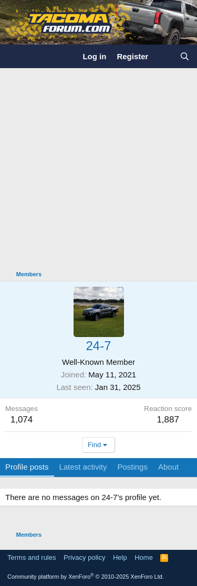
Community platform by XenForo (85, 576)
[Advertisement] (98, 171)
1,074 (22, 420)
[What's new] (163, 56)
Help (120, 557)
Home (143, 557)
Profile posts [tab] (27, 466)
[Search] (184, 56)
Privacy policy (84, 557)
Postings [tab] (132, 466)
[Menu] (14, 56)
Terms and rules (31, 557)
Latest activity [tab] (83, 466)
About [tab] (168, 466)
